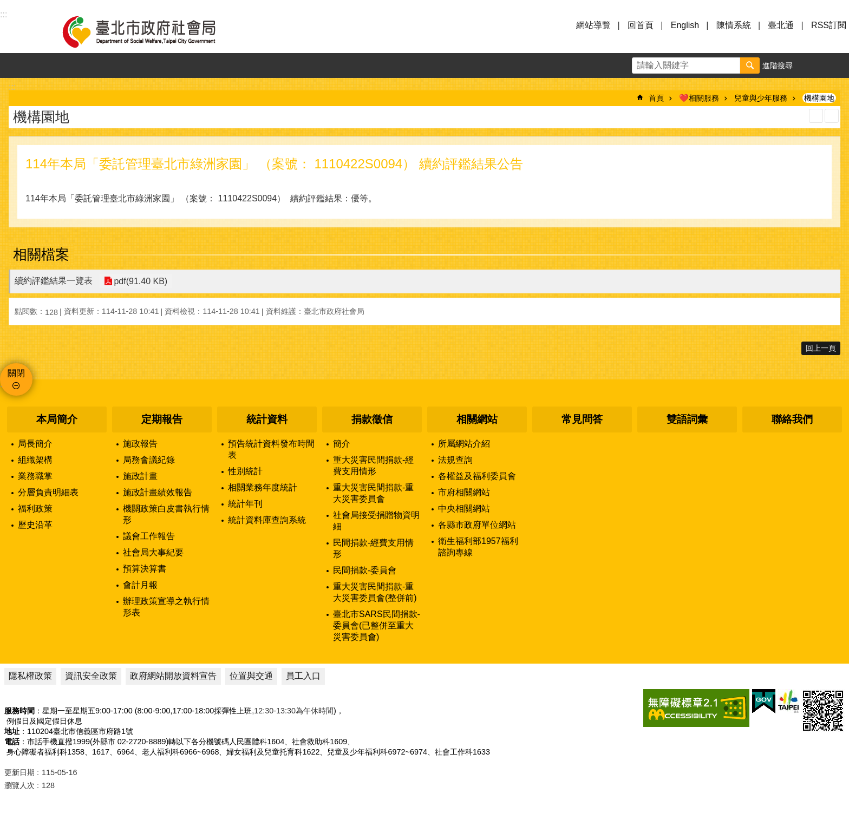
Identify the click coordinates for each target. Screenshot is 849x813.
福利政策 (35, 508)
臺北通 (781, 25)
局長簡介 (35, 443)
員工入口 (303, 675)
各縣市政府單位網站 (477, 524)
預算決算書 (144, 568)
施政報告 (140, 443)
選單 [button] (21, 31)
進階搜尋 (777, 65)
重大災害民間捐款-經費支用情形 (373, 465)
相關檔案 (41, 254)
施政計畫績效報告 (157, 492)
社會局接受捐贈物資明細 (376, 520)
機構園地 (819, 98)
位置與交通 (251, 675)
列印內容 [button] (816, 116)
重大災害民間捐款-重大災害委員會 (373, 493)
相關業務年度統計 (262, 487)
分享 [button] (836, 65)
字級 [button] (811, 65)
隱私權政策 (30, 675)
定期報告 (161, 419)
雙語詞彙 (687, 419)
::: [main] (12, 86)
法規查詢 (455, 459)
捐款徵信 (372, 419)
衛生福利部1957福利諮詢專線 (478, 546)
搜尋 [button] (750, 65)
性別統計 (245, 471)
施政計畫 (140, 476)
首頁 (656, 98)
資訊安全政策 (91, 675)
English (685, 25)
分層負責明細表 (48, 492)
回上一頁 (821, 348)
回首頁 (641, 25)
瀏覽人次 (19, 785)
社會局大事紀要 (153, 552)
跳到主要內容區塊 (5, 5)
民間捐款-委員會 (364, 570)
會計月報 (140, 584)
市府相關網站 (464, 492)
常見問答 (582, 419)
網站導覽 (593, 25)
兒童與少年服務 (760, 98)
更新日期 (19, 772)
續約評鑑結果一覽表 (54, 280)
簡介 (341, 443)
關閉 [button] (16, 373)
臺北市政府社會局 (151, 31)
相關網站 (477, 419)
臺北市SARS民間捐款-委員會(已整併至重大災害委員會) (376, 625)
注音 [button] (832, 116)
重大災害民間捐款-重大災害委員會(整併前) (375, 592)
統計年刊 (245, 503)
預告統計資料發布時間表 (271, 449)
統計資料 (267, 419)
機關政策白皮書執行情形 (166, 514)
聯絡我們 (792, 419)
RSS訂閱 (828, 25)
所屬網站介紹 (464, 443)
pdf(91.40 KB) (140, 281)
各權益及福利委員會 (477, 476)
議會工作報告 (149, 536)
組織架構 (35, 459)
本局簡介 (56, 419)
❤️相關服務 (699, 98)
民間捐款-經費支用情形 (373, 548)
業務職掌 (35, 476)
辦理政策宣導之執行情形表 (166, 606)
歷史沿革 (35, 524)
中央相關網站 (464, 508)
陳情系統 (733, 25)
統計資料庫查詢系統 (267, 519)
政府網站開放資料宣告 (173, 675)
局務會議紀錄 (149, 459)
